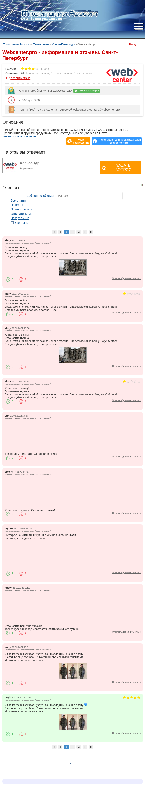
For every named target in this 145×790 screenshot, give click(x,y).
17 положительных (37, 73)
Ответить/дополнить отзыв (126, 278)
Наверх (63, 195)
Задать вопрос (123, 167)
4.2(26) (35, 69)
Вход (132, 44)
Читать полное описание (19, 136)
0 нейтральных (83, 73)
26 (22, 73)
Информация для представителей (119, 141)
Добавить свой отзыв (41, 195)
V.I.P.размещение (81, 141)
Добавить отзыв (20, 78)
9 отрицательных (61, 73)
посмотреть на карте (86, 90)
